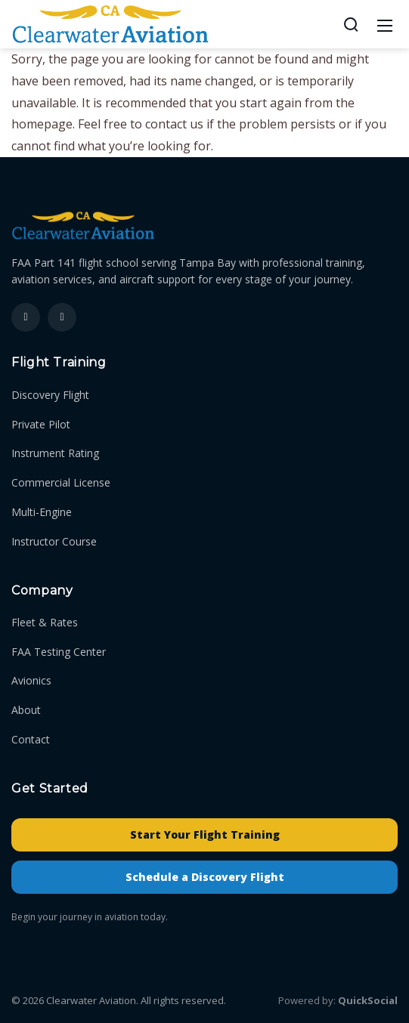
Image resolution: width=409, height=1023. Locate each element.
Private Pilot (40, 424)
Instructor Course (54, 541)
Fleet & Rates (44, 622)
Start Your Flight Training (205, 834)
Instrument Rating (55, 453)
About (26, 710)
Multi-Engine (41, 512)
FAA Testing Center (58, 651)
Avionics (31, 680)
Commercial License (60, 482)
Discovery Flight (50, 395)
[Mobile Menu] (385, 24)
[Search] (351, 24)
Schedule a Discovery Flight (204, 877)
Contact (30, 739)
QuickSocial (368, 1000)
